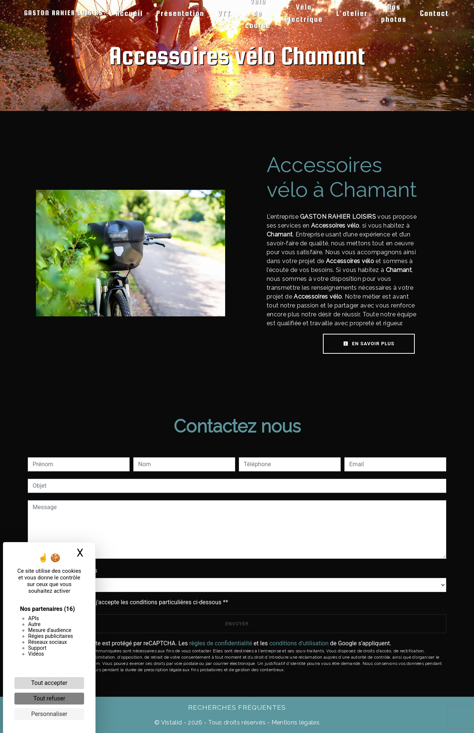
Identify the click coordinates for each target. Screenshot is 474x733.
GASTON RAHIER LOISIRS (63, 13)
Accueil (129, 13)
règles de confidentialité (220, 643)
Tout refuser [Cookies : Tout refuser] (49, 698)
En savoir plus (368, 343)
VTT (224, 13)
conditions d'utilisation (298, 643)
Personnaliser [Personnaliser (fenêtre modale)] (49, 713)
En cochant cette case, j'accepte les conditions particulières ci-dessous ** (131, 602)
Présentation (180, 13)
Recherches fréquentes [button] (237, 707)
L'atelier (352, 13)
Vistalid (171, 722)
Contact (434, 13)
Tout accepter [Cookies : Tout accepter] (49, 682)
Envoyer (237, 623)
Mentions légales (295, 722)
